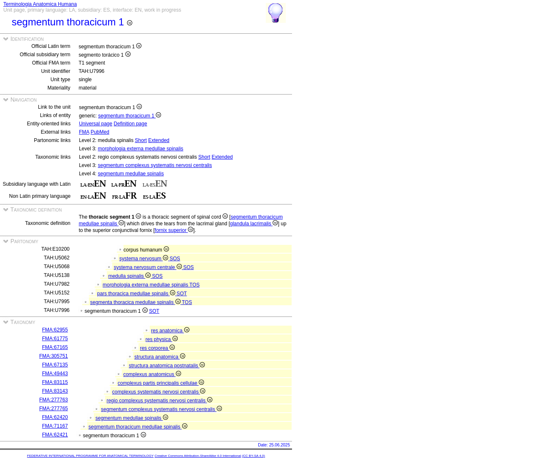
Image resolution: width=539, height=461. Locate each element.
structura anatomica (159, 357)
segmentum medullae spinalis (131, 174)
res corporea (157, 348)
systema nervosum (144, 259)
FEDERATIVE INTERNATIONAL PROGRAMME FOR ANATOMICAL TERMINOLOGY (90, 456)
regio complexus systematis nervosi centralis (159, 401)
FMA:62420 (55, 417)
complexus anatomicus (152, 374)
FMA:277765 (53, 408)
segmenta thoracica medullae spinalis (136, 302)
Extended (158, 140)
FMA (84, 132)
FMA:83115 (55, 382)
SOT (181, 294)
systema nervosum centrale (148, 267)
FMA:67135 (55, 365)
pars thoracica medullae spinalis (136, 294)
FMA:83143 (55, 391)
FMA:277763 (53, 400)
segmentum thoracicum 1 (129, 116)
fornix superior (174, 230)
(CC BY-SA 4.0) (253, 456)
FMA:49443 (55, 373)
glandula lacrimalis (254, 224)
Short (141, 140)
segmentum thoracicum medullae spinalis (137, 427)
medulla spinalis (130, 276)
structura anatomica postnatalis (167, 366)
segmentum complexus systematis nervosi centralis (155, 165)
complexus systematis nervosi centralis (159, 392)
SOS (175, 259)
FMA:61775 (55, 338)
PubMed (100, 132)
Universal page (95, 124)
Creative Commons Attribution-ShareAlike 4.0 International (197, 456)
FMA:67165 (55, 347)
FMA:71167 (55, 426)
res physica (162, 339)
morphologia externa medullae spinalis (141, 149)
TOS (194, 285)
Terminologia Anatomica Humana (40, 4)
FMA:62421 (55, 435)
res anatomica (170, 331)
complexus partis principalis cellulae (161, 383)
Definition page (130, 124)
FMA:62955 (55, 330)
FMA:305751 (53, 356)
